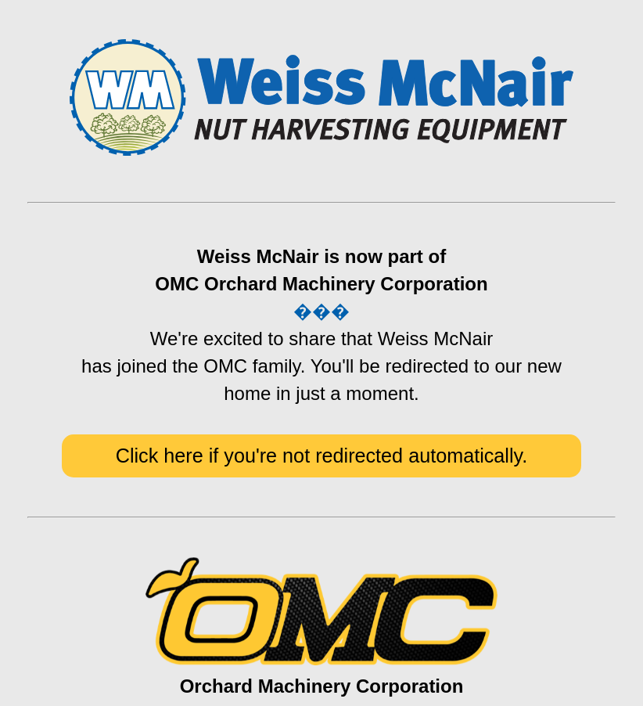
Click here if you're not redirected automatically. (322, 455)
